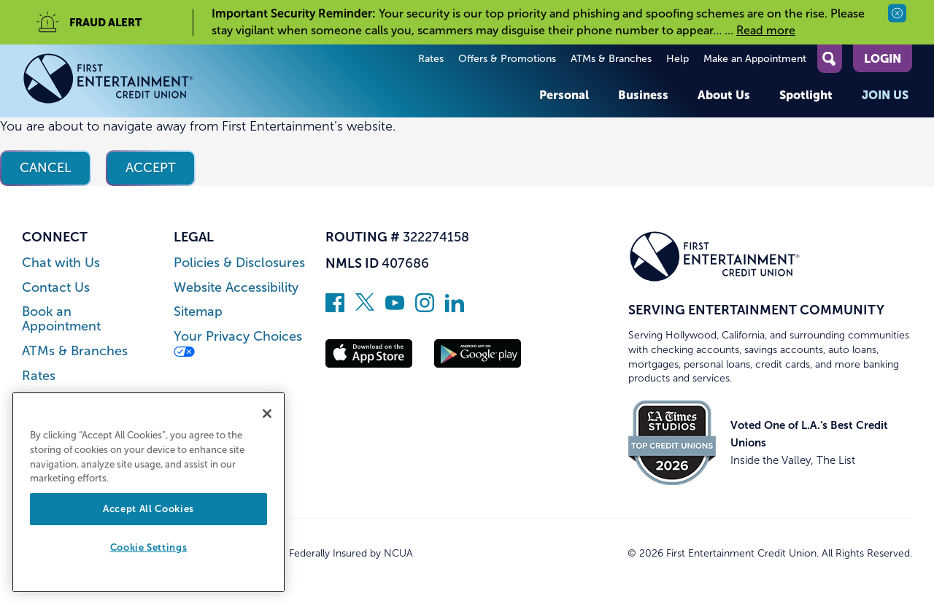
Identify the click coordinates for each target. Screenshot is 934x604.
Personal (564, 94)
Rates (431, 58)
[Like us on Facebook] (334, 308)
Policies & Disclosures (239, 263)
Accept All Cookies (148, 508)
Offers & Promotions (507, 58)
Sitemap (198, 312)
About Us (724, 94)
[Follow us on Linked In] (454, 308)
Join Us (885, 94)
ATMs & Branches (611, 58)
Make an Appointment (754, 58)
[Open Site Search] (829, 58)
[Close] (267, 414)
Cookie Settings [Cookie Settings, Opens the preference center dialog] (149, 547)
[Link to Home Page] (108, 81)
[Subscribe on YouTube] (394, 308)
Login (882, 58)
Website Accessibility (236, 288)
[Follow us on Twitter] (364, 308)
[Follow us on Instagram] (424, 308)
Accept (151, 167)
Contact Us (56, 288)
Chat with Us (61, 263)
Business (643, 94)
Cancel (46, 167)
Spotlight (806, 94)
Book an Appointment (61, 319)
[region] (148, 492)
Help (677, 58)
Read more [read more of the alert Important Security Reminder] (765, 30)
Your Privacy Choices (238, 343)
